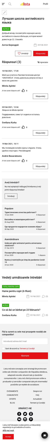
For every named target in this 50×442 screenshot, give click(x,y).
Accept (8, 437)
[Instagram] (26, 419)
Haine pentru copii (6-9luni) (16, 291)
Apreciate (42, 62)
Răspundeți (40, 53)
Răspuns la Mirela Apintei (12, 110)
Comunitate (12, 395)
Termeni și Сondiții (27, 348)
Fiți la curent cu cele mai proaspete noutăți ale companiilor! (24, 333)
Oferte (12, 399)
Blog (12, 403)
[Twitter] (26, 414)
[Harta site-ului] (4, 12)
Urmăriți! (23, 53)
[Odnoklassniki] (32, 414)
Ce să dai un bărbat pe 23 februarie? (21, 309)
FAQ (37, 395)
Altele (5, 305)
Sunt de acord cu (12, 348)
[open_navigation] (3, 4)
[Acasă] (25, 3)
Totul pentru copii (11, 287)
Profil (45, 4)
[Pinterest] (32, 419)
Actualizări (37, 399)
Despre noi (37, 391)
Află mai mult (8, 430)
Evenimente (12, 391)
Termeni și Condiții (37, 403)
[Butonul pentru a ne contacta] (44, 435)
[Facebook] (20, 414)
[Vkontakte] (20, 419)
